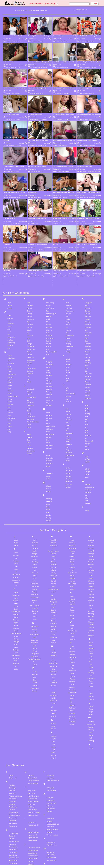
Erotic (29, 380)
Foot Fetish (49, 276)
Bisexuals (37, 67)
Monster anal (32, 820)
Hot (47, 378)
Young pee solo (51, 808)
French (48, 284)
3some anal (12, 716)
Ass (13, 41)
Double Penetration (95, 171)
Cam (28, 241)
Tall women (50, 756)
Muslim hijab (32, 825)
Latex (48, 442)
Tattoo (87, 346)
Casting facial (13, 808)
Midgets (68, 260)
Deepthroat (93, 67)
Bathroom (11, 301)
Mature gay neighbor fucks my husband (39, 62)
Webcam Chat (89, 425)
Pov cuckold (50, 716)
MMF (67, 271)
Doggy (66, 67)
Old (67, 329)
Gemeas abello (32, 716)
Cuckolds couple (14, 816)
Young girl (50, 805)
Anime (10, 264)
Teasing (87, 351)
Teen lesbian (51, 764)
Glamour (49, 319)
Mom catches (32, 814)
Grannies (49, 332)
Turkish (87, 381)
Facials (48, 243)
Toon (86, 371)
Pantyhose (69, 358)
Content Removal (64, 861)
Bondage (88, 145)
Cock (28, 279)
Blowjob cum (13, 793)
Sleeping (88, 281)
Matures (68, 251)
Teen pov (49, 770)
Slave (87, 279)
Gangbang (49, 302)
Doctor (29, 349)
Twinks (87, 384)
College (29, 281)
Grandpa (49, 330)
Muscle (68, 290)
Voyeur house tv (52, 783)
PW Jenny (6, 140)
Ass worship (13, 761)
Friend (48, 287)
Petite (67, 374)
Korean (48, 429)
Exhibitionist (31, 389)
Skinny (87, 273)
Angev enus (13, 756)
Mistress (68, 268)
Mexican (68, 257)
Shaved (87, 257)
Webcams (88, 428)
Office (67, 326)
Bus (9, 367)
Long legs (31, 804)
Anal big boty (13, 745)
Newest (52, 4)
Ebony (29, 372)
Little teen (31, 802)
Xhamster (23, 38)
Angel (41, 223)
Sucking (87, 328)
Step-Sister (88, 271)
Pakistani (68, 352)
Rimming (68, 414)
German (48, 310)
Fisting (48, 271)
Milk (67, 265)
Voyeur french (51, 780)
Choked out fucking (15, 814)
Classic (29, 268)
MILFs (18, 119)
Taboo (87, 343)
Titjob (86, 362)
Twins (87, 387)
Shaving (87, 260)
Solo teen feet (51, 746)
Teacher (87, 349)
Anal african (13, 736)
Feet (47, 249)
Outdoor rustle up (9, 62)
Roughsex (69, 422)
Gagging (49, 300)
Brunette (10, 359)
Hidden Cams (50, 364)
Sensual (87, 251)
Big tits (18, 67)
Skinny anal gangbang (50, 736)
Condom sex (31, 287)
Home (32, 4)
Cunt (28, 314)
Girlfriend (49, 313)
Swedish (87, 333)
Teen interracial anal (53, 762)
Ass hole (10, 278)
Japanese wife (32, 778)
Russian (68, 425)
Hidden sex (31, 742)
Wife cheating (51, 792)
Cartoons (30, 249)
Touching (88, 373)
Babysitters (11, 296)
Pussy (67, 399)
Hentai (48, 361)
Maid (67, 241)
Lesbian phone (32, 791)
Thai (86, 357)
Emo (28, 378)
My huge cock (32, 828)
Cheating (30, 262)
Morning (68, 281)
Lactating (49, 436)
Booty (9, 345)
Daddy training (13, 829)
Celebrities (30, 257)
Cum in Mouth (31, 306)
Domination (30, 357)
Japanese (49, 411)
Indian (48, 393)
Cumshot (30, 311)
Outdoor (68, 340)
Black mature (13, 785)
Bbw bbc (12, 776)
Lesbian (48, 453)
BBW (9, 304)
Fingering (49, 265)
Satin (86, 243)
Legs (47, 450)
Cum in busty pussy (15, 819)
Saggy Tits (88, 241)
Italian (48, 404)
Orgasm (68, 334)
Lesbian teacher (33, 793)
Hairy (48, 350)
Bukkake (10, 364)
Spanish (87, 298)
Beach (10, 309)
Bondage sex (13, 798)
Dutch (29, 365)
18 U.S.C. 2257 (73, 861)
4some (10, 246)
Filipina (48, 262)
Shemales (88, 262)
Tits (86, 365)
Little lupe (31, 799)
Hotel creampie (32, 747)
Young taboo (51, 811)
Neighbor (68, 302)
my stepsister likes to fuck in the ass (63, 114)
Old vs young (32, 850)
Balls (9, 299)
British (9, 353)
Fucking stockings (14, 851)
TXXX (98, 38)
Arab (9, 267)
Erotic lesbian (13, 839)
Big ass (41, 93)
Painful (68, 349)
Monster (68, 279)
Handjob (49, 353)
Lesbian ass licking (34, 785)
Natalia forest (32, 838)
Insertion (49, 399)
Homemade (50, 372)
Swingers (88, 336)
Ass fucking (18, 41)
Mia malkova (32, 812)
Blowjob (88, 41)
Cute (28, 317)
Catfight (29, 254)
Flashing (49, 273)
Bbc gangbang (13, 771)
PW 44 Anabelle (32, 192)
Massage (68, 243)
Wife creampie (51, 795)
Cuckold (29, 301)
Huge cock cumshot (34, 750)
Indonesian (49, 396)
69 (31, 67)
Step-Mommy (70, 273)
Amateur (32, 145)
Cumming (30, 309)
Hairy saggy (31, 731)
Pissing (68, 379)
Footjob (48, 279)
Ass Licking (11, 280)
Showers (87, 265)
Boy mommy (13, 801)
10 (82, 9)
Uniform (87, 397)
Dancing (29, 330)
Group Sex (49, 338)
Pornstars (69, 382)
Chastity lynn (13, 811)
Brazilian (10, 350)
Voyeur (87, 415)
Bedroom (10, 315)
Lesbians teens (32, 796)
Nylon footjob (32, 841)
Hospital (48, 375)
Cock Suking (44, 67)
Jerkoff (48, 417)
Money (68, 276)
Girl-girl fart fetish (33, 718)
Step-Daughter (31, 335)
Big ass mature (13, 779)
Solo (86, 292)
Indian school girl (33, 763)
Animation (11, 261)
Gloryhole (49, 324)
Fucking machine (51, 290)
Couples (29, 292)
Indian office (31, 760)
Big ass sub (12, 782)
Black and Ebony (13, 334)
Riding (68, 411)
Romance (69, 417)
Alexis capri (12, 728)
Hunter (18, 223)
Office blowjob (32, 848)
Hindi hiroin (31, 745)
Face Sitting (50, 241)
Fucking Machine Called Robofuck (87, 140)
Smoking (87, 287)
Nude (67, 308)
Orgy (67, 337)
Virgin (87, 412)
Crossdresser (31, 298)
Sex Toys (88, 254)
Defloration (30, 343)
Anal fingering (13, 750)
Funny (48, 292)
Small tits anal (51, 741)
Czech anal (12, 822)
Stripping (88, 322)
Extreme (29, 391)
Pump (67, 396)
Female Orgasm (51, 251)
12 (85, 9)
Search (94, 4)
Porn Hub (23, 221)
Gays (48, 308)
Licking (48, 456)
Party (67, 366)
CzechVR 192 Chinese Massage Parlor (88, 36)
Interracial (49, 401)
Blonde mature (13, 787)
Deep (28, 338)
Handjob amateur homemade (33, 734)
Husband (49, 386)
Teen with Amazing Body (35, 114)
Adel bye (12, 723)
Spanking (88, 301)
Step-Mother (69, 284)
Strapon (87, 320)
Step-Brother (12, 356)
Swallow (87, 331)
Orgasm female (33, 853)
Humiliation (49, 383)
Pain (67, 347)
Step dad (49, 749)
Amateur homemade (15, 734)
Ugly (86, 394)
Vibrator (87, 407)
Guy (47, 341)
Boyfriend (92, 197)
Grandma (49, 327)
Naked (68, 297)
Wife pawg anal (51, 798)
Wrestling (88, 441)
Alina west (12, 731)
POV (67, 385)
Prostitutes (69, 390)
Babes (84, 93)
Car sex (44, 145)
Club (28, 276)
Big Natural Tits (12, 67)
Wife (86, 438)
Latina (48, 447)
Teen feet (50, 759)
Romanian (69, 419)
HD (47, 359)
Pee (67, 369)
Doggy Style (31, 354)
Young (87, 448)
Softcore (87, 290)
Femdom (49, 254)
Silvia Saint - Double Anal (84, 166)
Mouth (68, 287)
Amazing (32, 119)
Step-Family (50, 246)
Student (87, 325)
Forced (48, 281)
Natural (68, 300)
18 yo (56, 41)
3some (7, 41)
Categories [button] (39, 4)
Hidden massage (33, 739)
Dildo (28, 346)
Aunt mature (13, 764)
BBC (37, 41)
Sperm (87, 303)
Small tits (88, 284)
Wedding (88, 430)
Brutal (9, 361)
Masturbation (70, 249)
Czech (92, 41)
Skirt (86, 276)
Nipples (68, 305)
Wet (86, 433)
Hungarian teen (33, 753)
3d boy (11, 713)
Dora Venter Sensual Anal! (11, 114)
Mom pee (31, 817)
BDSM (14, 145)
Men (67, 254)
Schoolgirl (88, 246)
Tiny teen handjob (52, 773)
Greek (48, 335)
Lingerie (48, 458)
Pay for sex (50, 713)
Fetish (48, 257)
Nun (67, 313)
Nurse (67, 316)
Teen (86, 354)
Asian (83, 41)
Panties (68, 355)
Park (67, 360)
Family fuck (12, 846)
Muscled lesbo (32, 822)
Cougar (29, 290)
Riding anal (50, 725)
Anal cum (12, 747)
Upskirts (87, 400)
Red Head (69, 408)
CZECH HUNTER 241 (10, 218)
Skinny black (51, 738)
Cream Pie (30, 295)
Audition (11, 145)
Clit (28, 271)
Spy (86, 309)
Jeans (48, 414)
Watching (88, 422)
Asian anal (12, 758)
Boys (9, 348)
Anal (11, 41)
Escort (29, 383)
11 (83, 9)
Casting (29, 251)
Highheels (49, 367)
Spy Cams (88, 311)
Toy (86, 376)
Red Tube (72, 195)
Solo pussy (50, 744)
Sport (86, 306)
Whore (87, 436)
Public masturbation (53, 718)
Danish (29, 332)
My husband (32, 831)
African (10, 253)
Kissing (48, 424)
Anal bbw (12, 742)
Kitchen (48, 427)
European (30, 386)
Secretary (88, 249)
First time (49, 268)
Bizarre (14, 93)
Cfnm (28, 260)
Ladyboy (49, 439)
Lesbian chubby (33, 788)
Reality (68, 406)
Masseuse (69, 246)
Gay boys (31, 713)
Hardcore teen (32, 736)
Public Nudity (70, 393)
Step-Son (88, 295)
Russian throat (51, 728)
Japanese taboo (33, 775)
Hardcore (44, 119)
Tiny (86, 360)
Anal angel (12, 739)
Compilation (30, 284)
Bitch (64, 171)
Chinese (29, 265)
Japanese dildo (32, 773)
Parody (68, 363)
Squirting (88, 314)
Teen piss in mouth (52, 767)
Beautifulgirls (64, 41)
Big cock (41, 41)
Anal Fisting (36, 93)
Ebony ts (12, 836)
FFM (47, 260)
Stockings (88, 317)
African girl (12, 725)
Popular (46, 4)
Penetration (69, 371)
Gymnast (49, 343)
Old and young (70, 331)
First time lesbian (14, 849)
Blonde (92, 93)
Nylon (67, 319)
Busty (9, 370)
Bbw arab (12, 774)
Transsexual (89, 379)
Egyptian (29, 375)
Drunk (29, 362)
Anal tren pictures (14, 753)
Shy (86, 268)
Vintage (87, 409)
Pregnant (68, 388)
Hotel (48, 380)
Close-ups (30, 273)
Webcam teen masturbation (51, 790)
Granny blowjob (33, 721)
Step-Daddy (30, 327)
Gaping (48, 305)
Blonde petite (13, 790)
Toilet (86, 368)
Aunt (9, 286)
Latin (47, 445)
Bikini (9, 326)
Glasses (48, 321)
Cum (28, 303)
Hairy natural (32, 728)
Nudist (68, 310)
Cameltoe (30, 243)
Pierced (68, 377)
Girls (47, 316)
